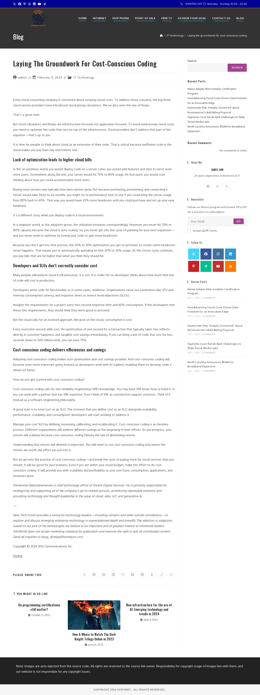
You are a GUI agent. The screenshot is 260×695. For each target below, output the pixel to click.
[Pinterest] (193, 266)
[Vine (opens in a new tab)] (44, 4)
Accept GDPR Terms (202, 230)
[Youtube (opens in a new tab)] (39, 4)
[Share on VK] (133, 575)
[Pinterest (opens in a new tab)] (24, 4)
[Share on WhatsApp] (171, 575)
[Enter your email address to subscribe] (217, 221)
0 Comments (209, 298)
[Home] (161, 35)
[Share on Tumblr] (152, 575)
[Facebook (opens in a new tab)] (19, 4)
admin (22, 77)
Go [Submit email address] (238, 221)
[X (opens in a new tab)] (15, 4)
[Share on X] (84, 575)
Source (18, 556)
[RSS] (230, 266)
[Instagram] (217, 186)
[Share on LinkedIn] (113, 575)
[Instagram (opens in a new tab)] (29, 4)
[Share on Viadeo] (162, 575)
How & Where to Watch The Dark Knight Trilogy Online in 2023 (94, 636)
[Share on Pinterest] (104, 575)
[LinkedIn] (230, 254)
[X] (227, 186)
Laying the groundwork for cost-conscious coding (217, 35)
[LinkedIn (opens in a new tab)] (34, 4)
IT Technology (84, 77)
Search (192, 60)
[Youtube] (218, 266)
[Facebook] (208, 186)
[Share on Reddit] (142, 575)
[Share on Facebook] (94, 575)
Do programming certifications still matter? (39, 607)
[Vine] (206, 266)
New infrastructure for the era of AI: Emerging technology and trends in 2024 (149, 609)
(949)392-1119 (193, 3)
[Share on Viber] (123, 575)
